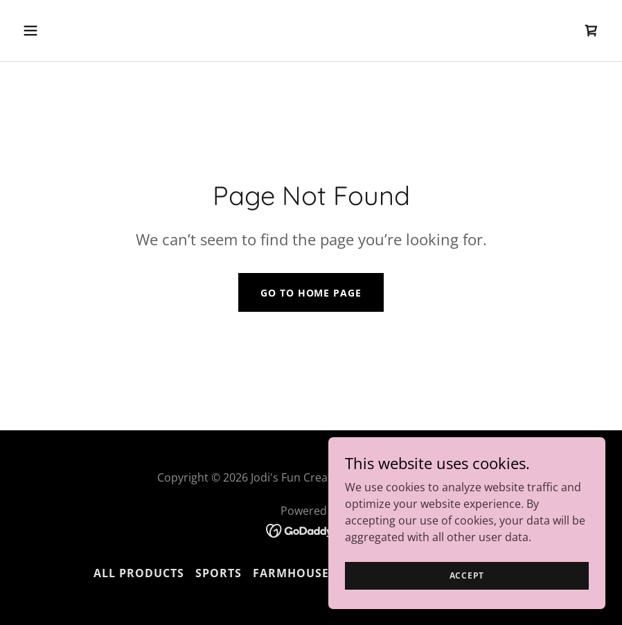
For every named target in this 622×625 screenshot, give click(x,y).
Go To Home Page (310, 292)
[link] (591, 30)
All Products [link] (139, 573)
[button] (84, 30)
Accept (467, 594)
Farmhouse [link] (291, 573)
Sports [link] (218, 573)
